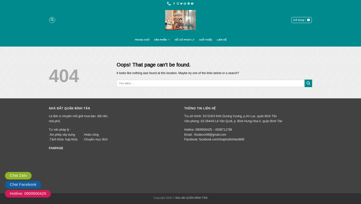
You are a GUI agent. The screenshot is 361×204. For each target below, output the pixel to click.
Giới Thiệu (205, 39)
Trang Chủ (142, 39)
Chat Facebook (23, 184)
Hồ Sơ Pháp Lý (185, 39)
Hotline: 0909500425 (28, 193)
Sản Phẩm (162, 39)
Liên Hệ (221, 39)
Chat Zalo (18, 175)
